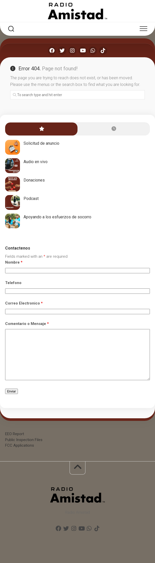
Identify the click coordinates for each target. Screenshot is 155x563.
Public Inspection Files (23, 439)
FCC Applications (19, 445)
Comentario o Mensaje (27, 323)
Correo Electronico (24, 303)
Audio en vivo (36, 161)
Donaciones (34, 180)
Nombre (14, 262)
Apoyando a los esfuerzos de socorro (57, 217)
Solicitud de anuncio (41, 143)
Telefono (13, 282)
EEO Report (14, 434)
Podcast (31, 198)
